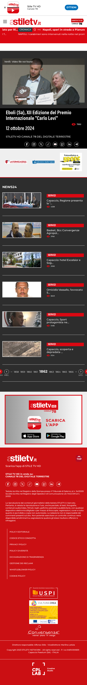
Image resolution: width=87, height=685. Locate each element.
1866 (71, 371)
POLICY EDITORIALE (19, 532)
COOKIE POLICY (17, 576)
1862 (43, 371)
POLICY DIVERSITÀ (19, 551)
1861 (35, 371)
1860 (29, 371)
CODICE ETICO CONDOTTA (23, 538)
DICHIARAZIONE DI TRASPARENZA (27, 557)
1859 (22, 371)
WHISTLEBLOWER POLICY (22, 569)
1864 (58, 371)
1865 (64, 371)
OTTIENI (71, 7)
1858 (16, 371)
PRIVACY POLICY (18, 544)
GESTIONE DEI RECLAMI (21, 563)
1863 (51, 371)
